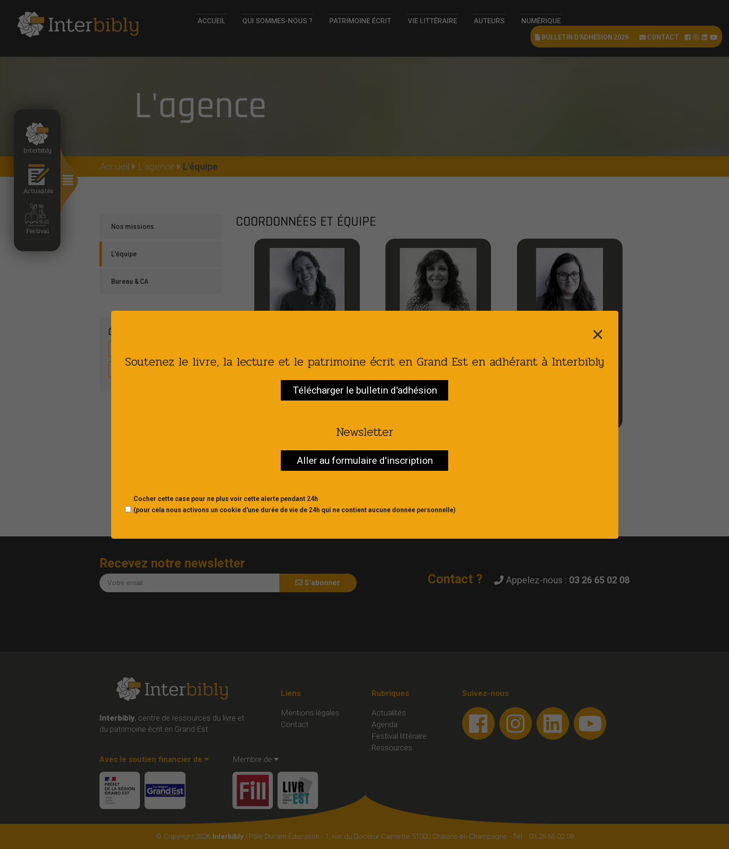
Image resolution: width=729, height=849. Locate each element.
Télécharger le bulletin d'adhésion (364, 390)
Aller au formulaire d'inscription (365, 460)
